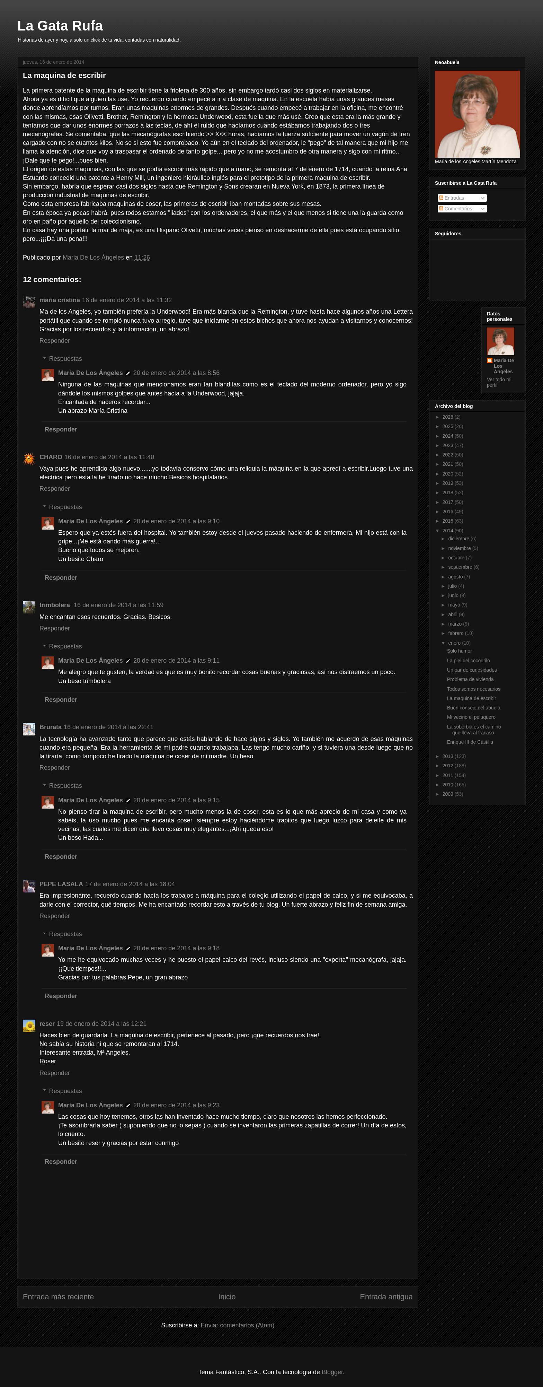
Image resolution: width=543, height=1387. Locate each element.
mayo (454, 605)
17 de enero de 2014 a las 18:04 (130, 884)
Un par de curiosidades (472, 670)
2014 (449, 530)
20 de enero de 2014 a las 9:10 (176, 521)
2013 (449, 756)
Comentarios (455, 208)
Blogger (332, 1372)
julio (453, 586)
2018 (449, 492)
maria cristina (59, 300)
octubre (457, 557)
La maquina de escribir (471, 698)
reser (47, 1023)
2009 (449, 794)
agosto (456, 576)
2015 (449, 521)
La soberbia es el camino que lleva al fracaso (474, 729)
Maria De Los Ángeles (90, 372)
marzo (455, 624)
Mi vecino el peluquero (471, 717)
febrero (456, 633)
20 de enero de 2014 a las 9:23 (176, 1105)
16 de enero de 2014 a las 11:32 (127, 300)
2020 (449, 474)
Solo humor (459, 651)
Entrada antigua (386, 1296)
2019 (449, 483)
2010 (449, 784)
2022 (449, 454)
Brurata (50, 727)
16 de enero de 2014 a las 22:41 (108, 727)
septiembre (460, 567)
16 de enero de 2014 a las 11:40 (109, 457)
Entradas (451, 198)
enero (455, 643)
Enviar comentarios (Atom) (237, 1325)
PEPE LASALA (61, 884)
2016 (449, 511)
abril (453, 614)
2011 (449, 775)
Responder (54, 340)
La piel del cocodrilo (468, 660)
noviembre (460, 548)
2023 (449, 445)
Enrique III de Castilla (470, 742)
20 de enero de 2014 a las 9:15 (176, 800)
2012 (449, 765)
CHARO (50, 457)
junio (454, 595)
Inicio (226, 1296)
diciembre (459, 538)
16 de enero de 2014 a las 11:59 (118, 605)
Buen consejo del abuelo (473, 707)
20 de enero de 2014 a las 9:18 (176, 948)
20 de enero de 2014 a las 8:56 (176, 372)
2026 (449, 417)
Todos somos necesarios (473, 689)
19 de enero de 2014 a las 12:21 (101, 1023)
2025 (449, 426)
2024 (449, 436)
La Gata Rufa (60, 25)
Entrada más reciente (58, 1296)
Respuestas (65, 358)
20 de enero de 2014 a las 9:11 (176, 660)
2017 (449, 502)
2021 (449, 464)
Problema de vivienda (470, 679)
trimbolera (55, 605)
